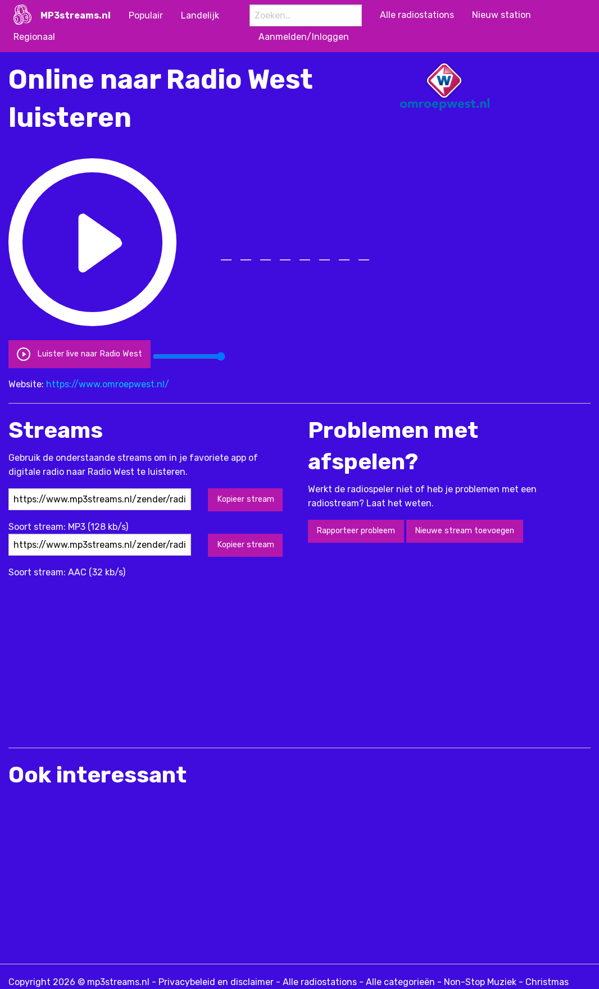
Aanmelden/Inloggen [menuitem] (303, 36)
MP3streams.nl (75, 15)
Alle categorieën (400, 982)
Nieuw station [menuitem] (501, 15)
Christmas (547, 982)
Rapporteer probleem (355, 530)
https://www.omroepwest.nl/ (107, 384)
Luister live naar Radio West (79, 354)
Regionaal (34, 36)
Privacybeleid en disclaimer (216, 982)
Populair (146, 15)
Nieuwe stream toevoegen (464, 530)
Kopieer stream (245, 499)
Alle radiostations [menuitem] (417, 15)
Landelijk (200, 15)
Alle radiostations (320, 982)
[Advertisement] (213, 657)
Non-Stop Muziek (480, 982)
